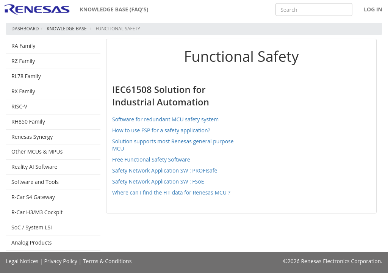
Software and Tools (35, 181)
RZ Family (23, 60)
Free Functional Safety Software (151, 159)
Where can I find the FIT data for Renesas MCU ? (171, 192)
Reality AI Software (34, 166)
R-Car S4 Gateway (33, 197)
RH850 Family (28, 121)
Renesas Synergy (32, 136)
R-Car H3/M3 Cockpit (37, 212)
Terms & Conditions (107, 261)
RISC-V (19, 106)
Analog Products (31, 242)
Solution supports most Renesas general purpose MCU (173, 145)
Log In (373, 9)
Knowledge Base (67, 28)
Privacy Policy (60, 261)
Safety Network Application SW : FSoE (158, 181)
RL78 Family (26, 76)
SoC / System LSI (31, 227)
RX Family (23, 91)
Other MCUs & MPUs (37, 151)
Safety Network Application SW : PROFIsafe (164, 170)
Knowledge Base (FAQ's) (114, 9)
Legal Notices (22, 261)
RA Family (23, 45)
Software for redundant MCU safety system (165, 119)
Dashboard (25, 28)
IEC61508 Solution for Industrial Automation (160, 95)
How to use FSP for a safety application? (161, 130)
